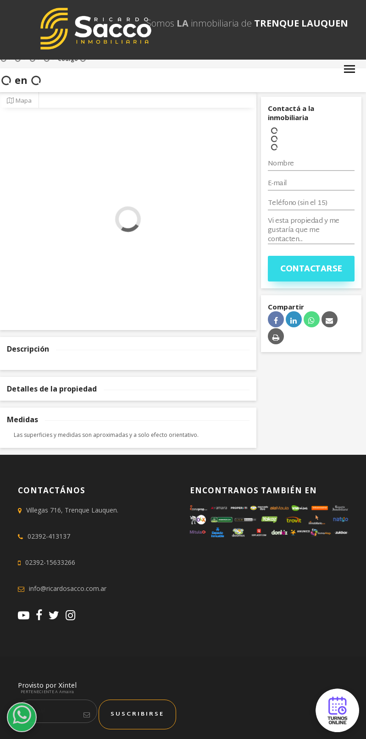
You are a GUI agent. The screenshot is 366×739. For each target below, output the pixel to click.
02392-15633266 (50, 562)
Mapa (19, 100)
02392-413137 (49, 536)
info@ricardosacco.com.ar (67, 588)
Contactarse (311, 269)
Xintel (67, 686)
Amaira (66, 692)
